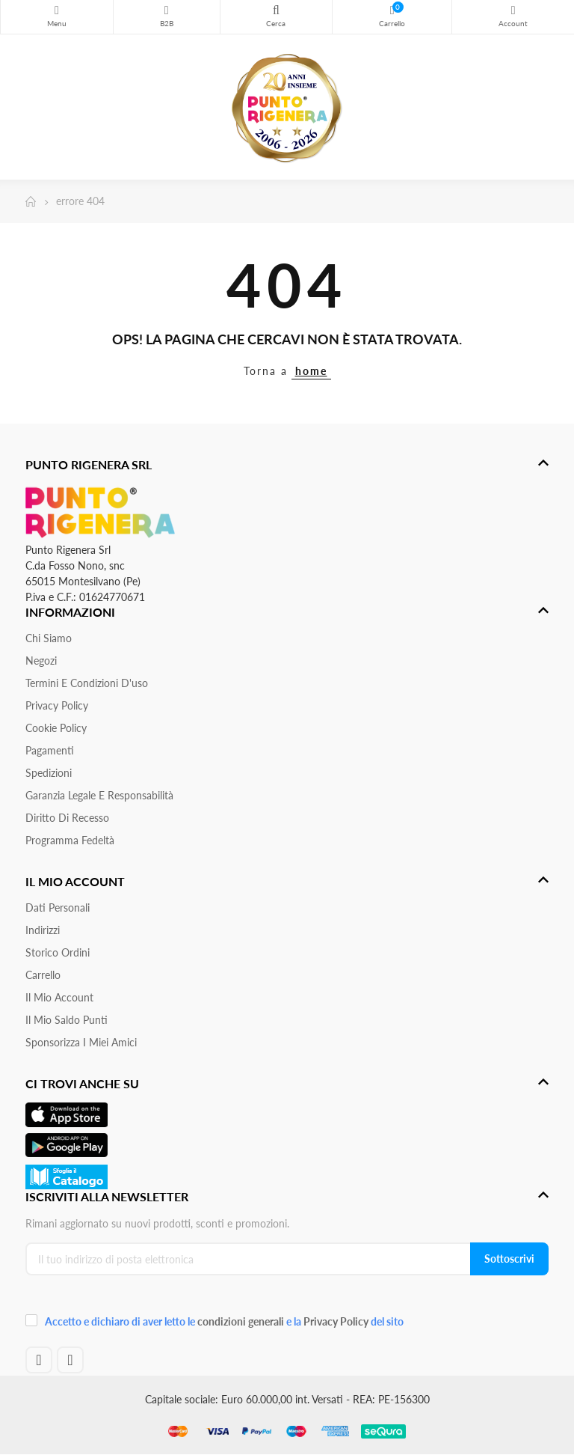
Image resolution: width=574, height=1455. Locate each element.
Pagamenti (49, 750)
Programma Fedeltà (69, 840)
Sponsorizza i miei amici (81, 1042)
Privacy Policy (56, 705)
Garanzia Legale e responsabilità (99, 795)
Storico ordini (57, 952)
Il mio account (59, 997)
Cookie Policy (56, 728)
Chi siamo (48, 638)
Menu (57, 10)
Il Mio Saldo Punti (66, 1019)
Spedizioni (48, 772)
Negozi (41, 660)
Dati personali (57, 907)
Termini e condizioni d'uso (86, 683)
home (311, 370)
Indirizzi (42, 930)
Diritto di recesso (67, 817)
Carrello (43, 975)
